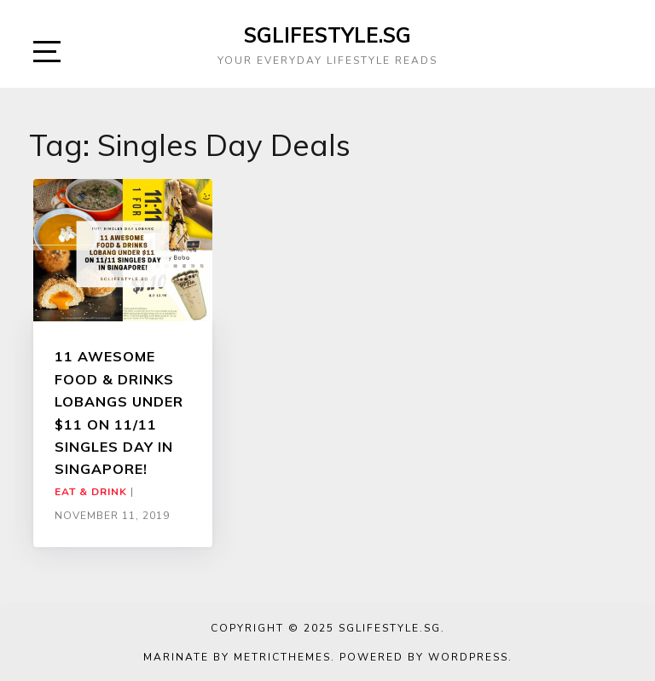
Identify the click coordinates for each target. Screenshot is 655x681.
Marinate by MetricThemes (237, 657)
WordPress (468, 657)
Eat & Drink (91, 492)
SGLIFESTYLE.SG (327, 35)
